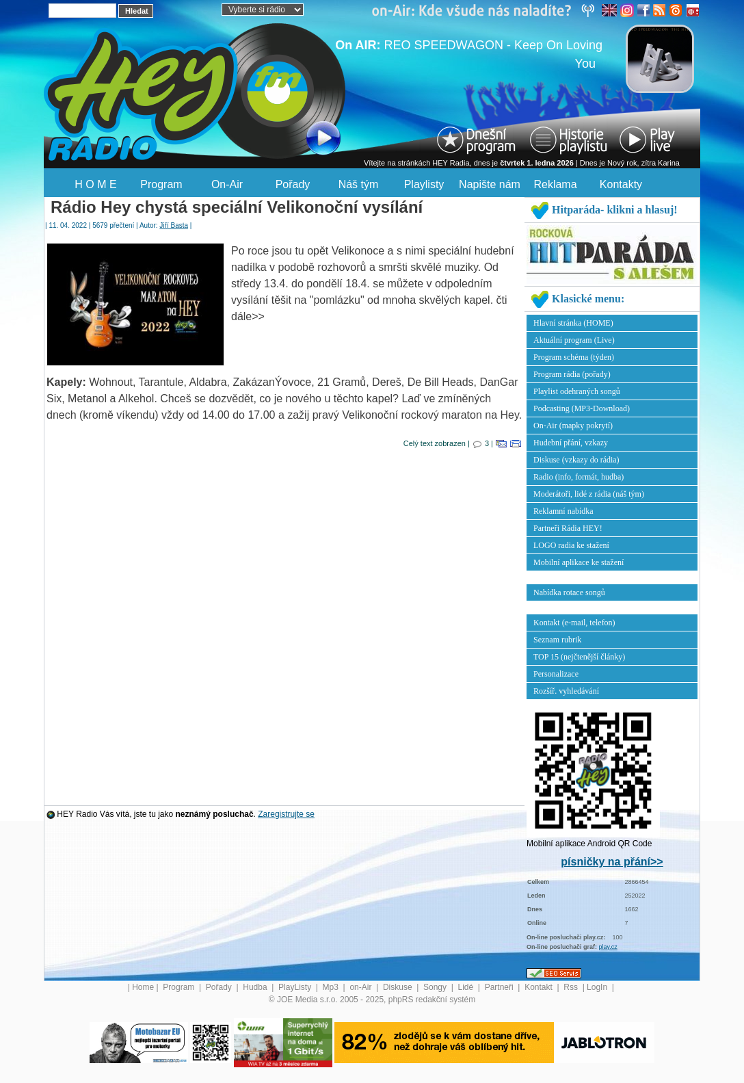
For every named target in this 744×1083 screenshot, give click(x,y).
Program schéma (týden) (573, 357)
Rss (571, 987)
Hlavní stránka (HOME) (573, 323)
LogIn (598, 987)
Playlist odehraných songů (576, 391)
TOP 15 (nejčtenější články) (579, 657)
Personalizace (556, 674)
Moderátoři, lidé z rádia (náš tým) (588, 494)
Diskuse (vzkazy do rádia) (576, 460)
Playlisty (424, 184)
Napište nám (489, 184)
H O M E (95, 184)
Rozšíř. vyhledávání (566, 691)
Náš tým (358, 184)
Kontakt (539, 987)
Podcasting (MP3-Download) (581, 408)
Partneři (500, 987)
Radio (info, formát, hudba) (578, 477)
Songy (436, 987)
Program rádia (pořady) (572, 374)
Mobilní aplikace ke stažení (578, 562)
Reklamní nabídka (563, 511)
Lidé (467, 987)
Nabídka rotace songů (569, 592)
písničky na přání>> (612, 861)
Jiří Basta (173, 225)
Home (143, 987)
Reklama (554, 184)
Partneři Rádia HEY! (567, 528)
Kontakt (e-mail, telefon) (574, 622)
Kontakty (621, 184)
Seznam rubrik (557, 639)
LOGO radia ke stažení (571, 545)
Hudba (256, 987)
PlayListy (295, 987)
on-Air (361, 987)
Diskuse (398, 987)
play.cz (608, 946)
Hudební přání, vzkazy (570, 442)
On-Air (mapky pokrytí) (573, 425)
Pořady (293, 184)
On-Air (227, 184)
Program (161, 184)
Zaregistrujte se (286, 814)
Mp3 (332, 987)
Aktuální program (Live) (574, 340)
